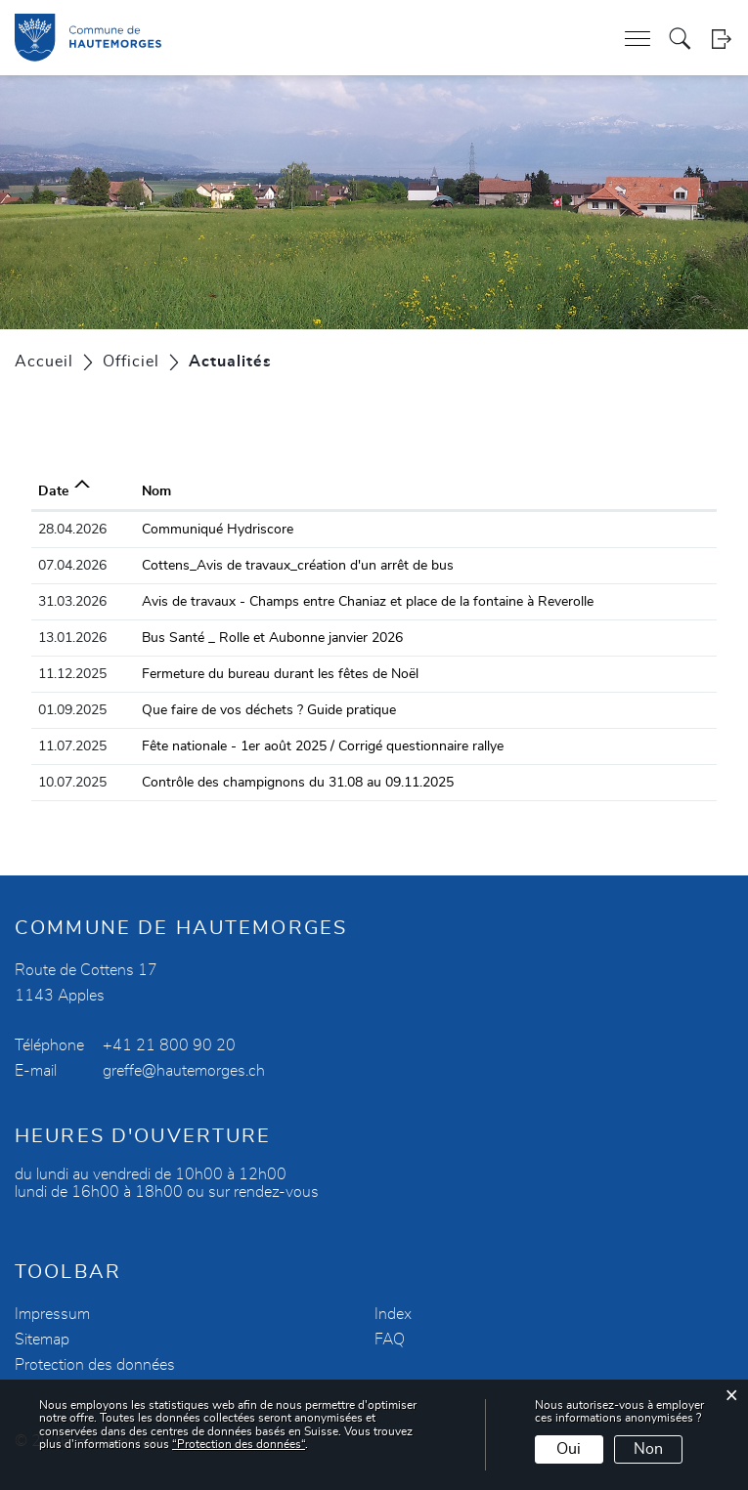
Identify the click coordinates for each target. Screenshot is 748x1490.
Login (721, 39)
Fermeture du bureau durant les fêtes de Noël (280, 674)
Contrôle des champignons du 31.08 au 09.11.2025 (298, 782)
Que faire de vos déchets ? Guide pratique (269, 710)
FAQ (389, 1339)
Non (648, 1449)
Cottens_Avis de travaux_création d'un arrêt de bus (298, 566)
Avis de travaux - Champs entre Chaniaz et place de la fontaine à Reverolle (368, 602)
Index (393, 1314)
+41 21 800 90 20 (169, 1045)
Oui (568, 1449)
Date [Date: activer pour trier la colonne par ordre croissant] (53, 491)
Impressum (52, 1314)
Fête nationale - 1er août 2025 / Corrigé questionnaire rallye (323, 746)
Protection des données (95, 1365)
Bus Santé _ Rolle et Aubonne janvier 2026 (272, 638)
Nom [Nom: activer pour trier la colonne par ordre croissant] (156, 491)
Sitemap (42, 1339)
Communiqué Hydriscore (217, 529)
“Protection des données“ (238, 1444)
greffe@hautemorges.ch (184, 1071)
